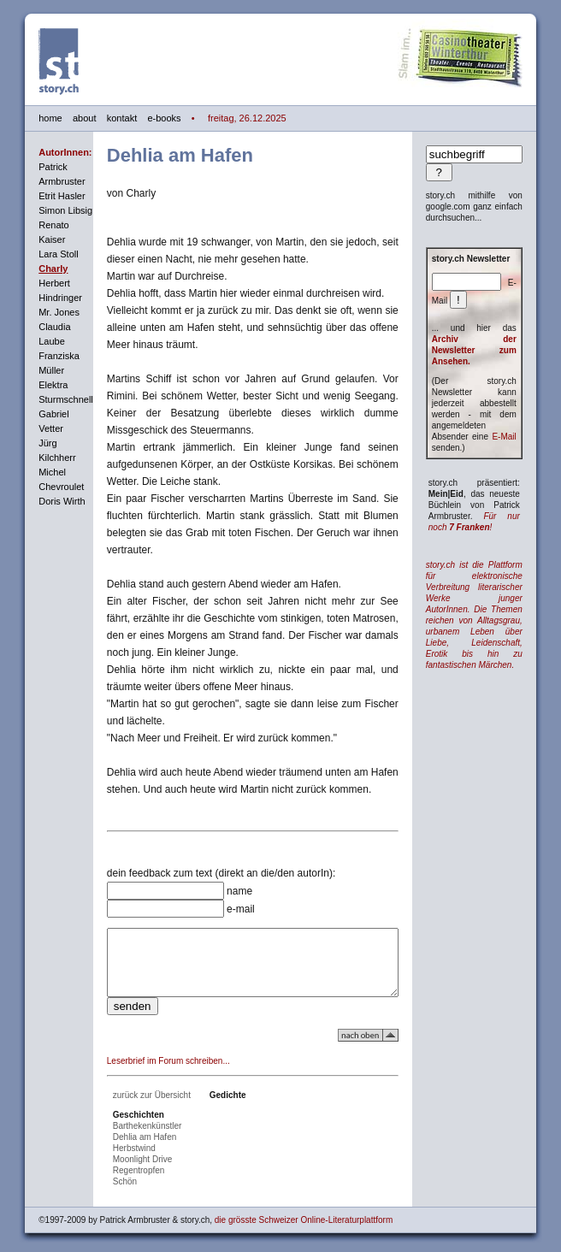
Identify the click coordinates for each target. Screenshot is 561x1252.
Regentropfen (122, 1166)
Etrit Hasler (44, 196)
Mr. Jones (41, 312)
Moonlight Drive (125, 1155)
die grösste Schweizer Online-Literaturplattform (286, 1215)
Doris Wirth (44, 501)
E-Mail (521, 436)
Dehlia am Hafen (127, 1132)
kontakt (105, 118)
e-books (146, 118)
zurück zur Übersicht (135, 1091)
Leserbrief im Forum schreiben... (151, 1056)
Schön (108, 1177)
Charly (35, 268)
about (68, 118)
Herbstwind (117, 1144)
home (33, 118)
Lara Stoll (41, 254)
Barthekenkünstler (130, 1121)
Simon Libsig (48, 210)
